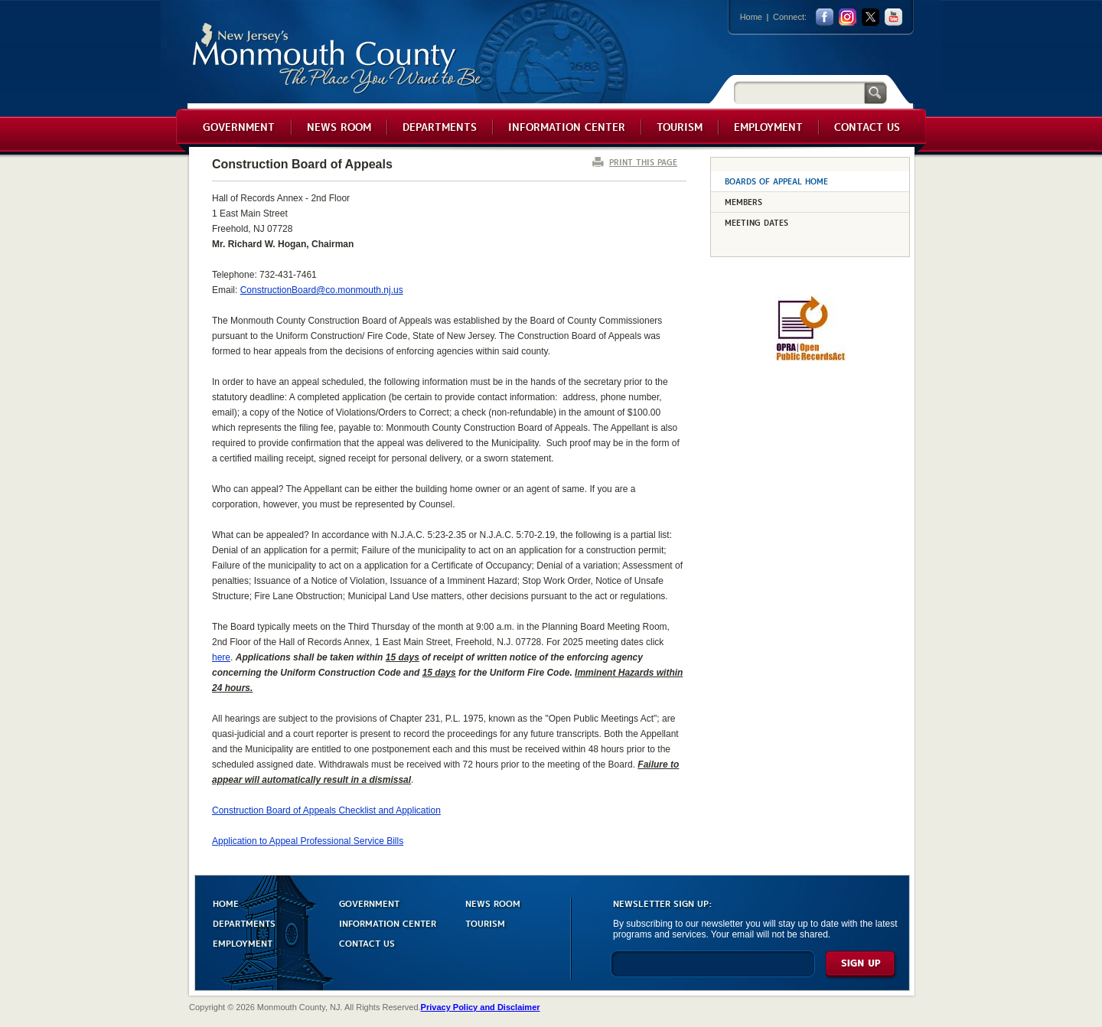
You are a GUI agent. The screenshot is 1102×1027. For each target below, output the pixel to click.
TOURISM (485, 922)
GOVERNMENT (369, 902)
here (221, 657)
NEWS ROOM (492, 902)
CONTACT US (367, 942)
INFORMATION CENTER (387, 922)
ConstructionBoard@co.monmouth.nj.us (321, 290)
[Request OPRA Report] (810, 358)
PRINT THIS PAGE (643, 162)
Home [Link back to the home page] (751, 16)
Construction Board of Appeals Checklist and (326, 810)
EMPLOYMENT (242, 942)
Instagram (847, 17)
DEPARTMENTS (244, 922)
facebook (824, 17)
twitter (870, 17)
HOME (226, 902)
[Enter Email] (713, 970)
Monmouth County (338, 58)
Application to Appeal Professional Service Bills (307, 841)
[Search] (799, 92)
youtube (893, 17)
